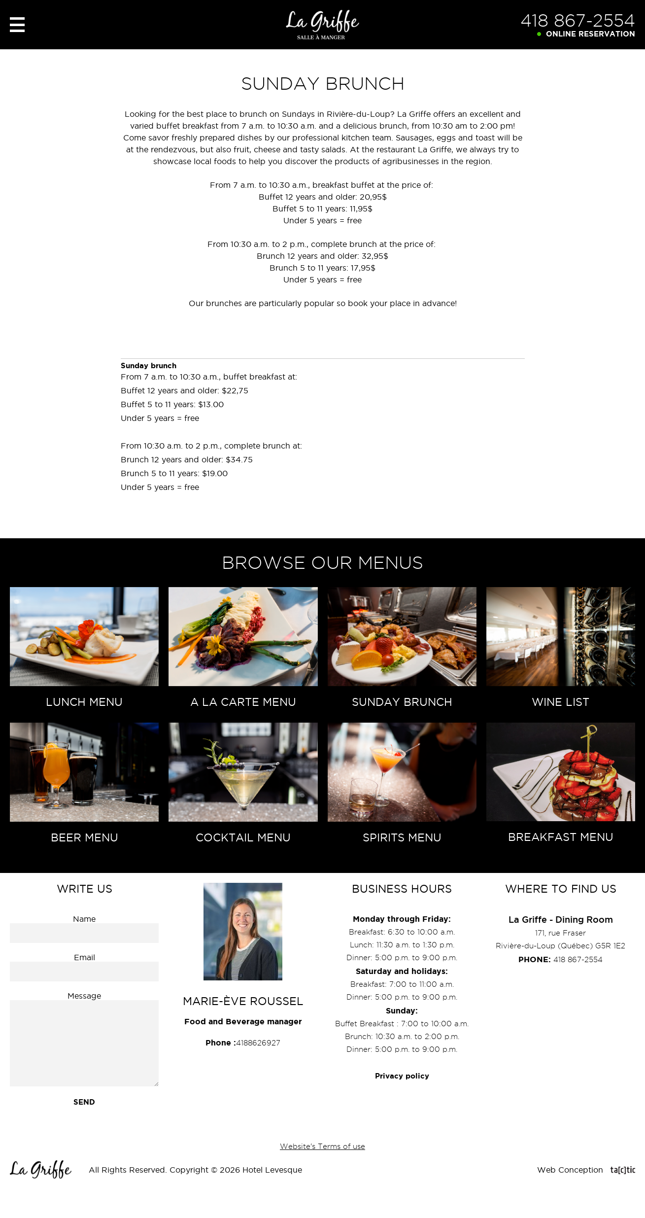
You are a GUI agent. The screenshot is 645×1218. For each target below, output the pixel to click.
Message (84, 995)
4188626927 (242, 1042)
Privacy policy (402, 1076)
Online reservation (590, 34)
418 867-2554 (577, 20)
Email (84, 957)
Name (84, 918)
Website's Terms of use (322, 1146)
